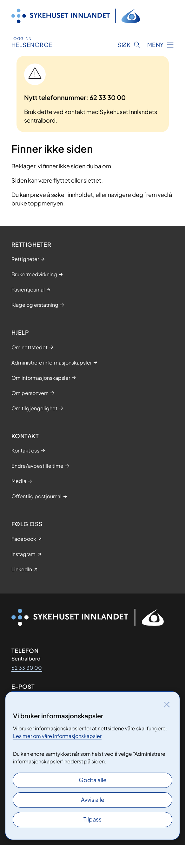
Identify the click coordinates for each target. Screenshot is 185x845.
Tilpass (92, 819)
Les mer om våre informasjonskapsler (57, 736)
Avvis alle (92, 799)
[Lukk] (167, 704)
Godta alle (93, 779)
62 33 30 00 (26, 667)
